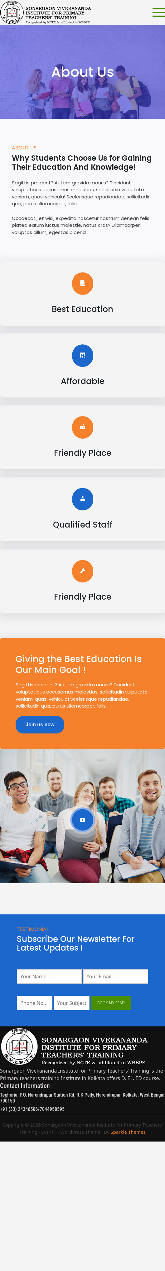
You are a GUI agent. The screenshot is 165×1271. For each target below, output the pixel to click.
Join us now (40, 724)
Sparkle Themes (128, 1132)
